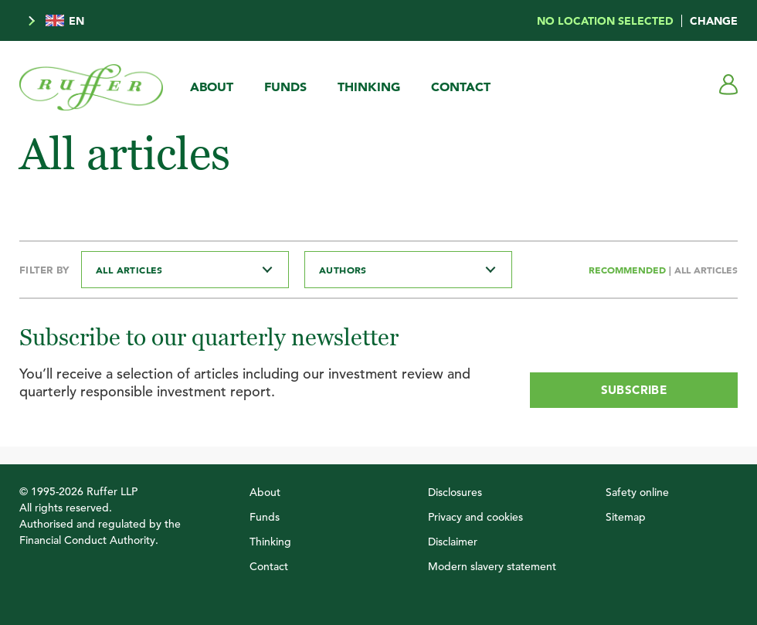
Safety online (637, 492)
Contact (461, 86)
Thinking (369, 86)
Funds (285, 86)
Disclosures (455, 492)
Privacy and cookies (475, 517)
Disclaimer (452, 542)
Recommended (629, 269)
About (211, 86)
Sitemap (626, 517)
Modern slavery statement (492, 566)
